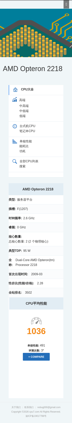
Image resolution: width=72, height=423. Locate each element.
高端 (18, 100)
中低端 (24, 111)
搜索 (22, 166)
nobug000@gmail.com (48, 407)
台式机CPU (23, 126)
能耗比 (24, 146)
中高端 (24, 105)
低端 (22, 116)
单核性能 (22, 141)
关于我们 (16, 407)
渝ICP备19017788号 (36, 416)
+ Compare (36, 356)
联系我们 (29, 407)
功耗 (22, 151)
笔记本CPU (27, 131)
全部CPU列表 (25, 161)
